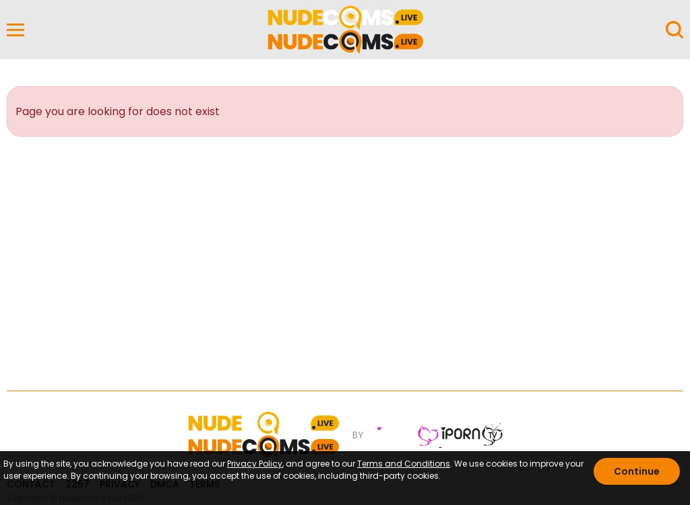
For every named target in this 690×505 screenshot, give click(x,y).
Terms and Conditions (403, 463)
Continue (637, 471)
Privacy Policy (254, 463)
